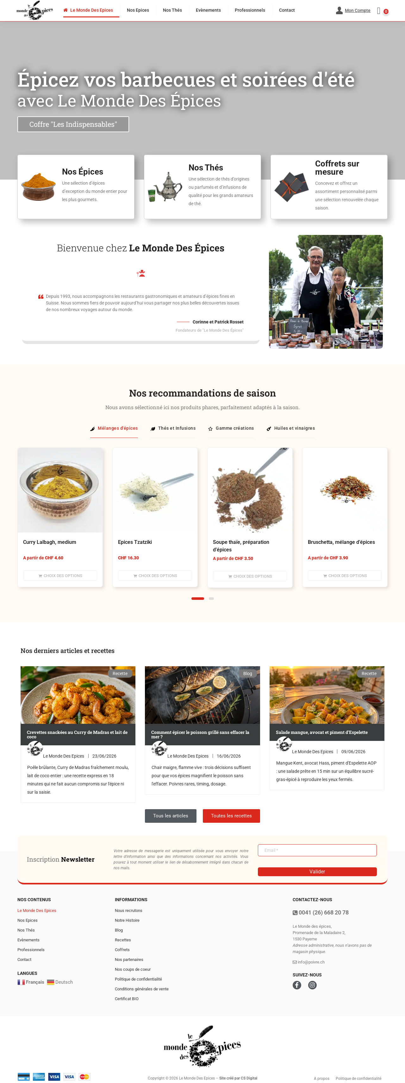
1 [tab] (197, 598)
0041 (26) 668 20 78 (321, 912)
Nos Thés (172, 10)
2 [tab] (211, 598)
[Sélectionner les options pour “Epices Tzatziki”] (155, 575)
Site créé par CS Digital (238, 1078)
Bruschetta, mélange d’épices (341, 542)
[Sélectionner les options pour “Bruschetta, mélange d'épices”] (345, 575)
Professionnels (250, 10)
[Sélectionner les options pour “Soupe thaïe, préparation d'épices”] (250, 576)
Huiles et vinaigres (291, 428)
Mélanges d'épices (114, 428)
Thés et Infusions (173, 428)
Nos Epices (138, 10)
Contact (287, 10)
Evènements (208, 10)
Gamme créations (231, 428)
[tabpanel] (60, 522)
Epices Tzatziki (135, 542)
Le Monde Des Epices (88, 10)
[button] (381, 10)
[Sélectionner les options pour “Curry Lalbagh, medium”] (60, 575)
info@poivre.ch (309, 962)
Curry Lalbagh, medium (49, 542)
